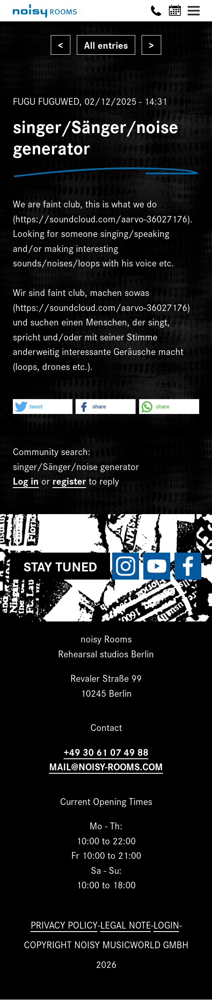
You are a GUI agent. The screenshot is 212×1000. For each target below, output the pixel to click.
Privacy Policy (64, 924)
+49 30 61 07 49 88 (106, 752)
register (69, 480)
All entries (106, 45)
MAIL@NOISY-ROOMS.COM (106, 766)
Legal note (125, 924)
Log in (26, 480)
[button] (42, 406)
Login (166, 924)
